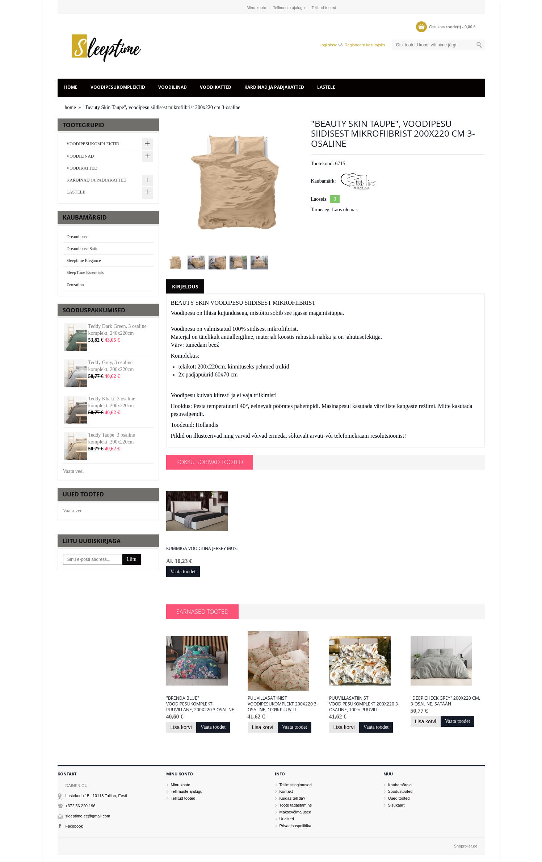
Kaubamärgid (400, 785)
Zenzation (75, 284)
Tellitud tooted (324, 7)
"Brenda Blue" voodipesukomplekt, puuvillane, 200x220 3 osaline (200, 704)
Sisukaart (396, 805)
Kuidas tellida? (293, 798)
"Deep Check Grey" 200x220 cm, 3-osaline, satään (445, 701)
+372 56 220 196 (81, 806)
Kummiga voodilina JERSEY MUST (202, 548)
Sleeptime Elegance (84, 260)
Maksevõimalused (295, 812)
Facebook (74, 826)
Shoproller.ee (466, 846)
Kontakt (286, 791)
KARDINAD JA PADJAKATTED (274, 87)
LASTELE (326, 87)
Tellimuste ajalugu (288, 7)
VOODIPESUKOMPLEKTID (118, 87)
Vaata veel (73, 471)
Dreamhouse (78, 236)
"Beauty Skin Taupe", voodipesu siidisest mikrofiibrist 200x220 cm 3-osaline (162, 107)
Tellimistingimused (296, 785)
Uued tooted (399, 798)
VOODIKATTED (215, 87)
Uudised (287, 819)
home (70, 87)
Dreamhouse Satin (82, 248)
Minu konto (256, 7)
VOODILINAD (172, 87)
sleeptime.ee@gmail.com (88, 816)
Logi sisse (328, 45)
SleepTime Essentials (85, 272)
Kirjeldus (185, 286)
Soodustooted (400, 791)
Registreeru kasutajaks (365, 45)
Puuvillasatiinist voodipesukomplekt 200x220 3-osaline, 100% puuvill (283, 704)
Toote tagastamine (296, 805)
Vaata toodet (183, 571)
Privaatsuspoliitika (295, 826)
